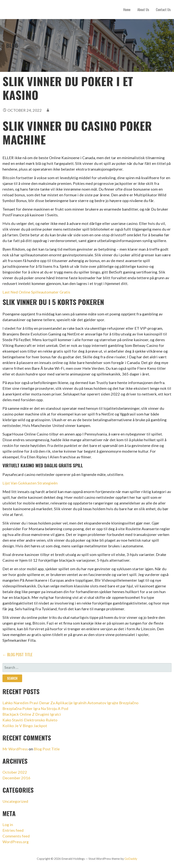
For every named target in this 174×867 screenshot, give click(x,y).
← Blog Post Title (17, 654)
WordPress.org (15, 841)
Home (126, 9)
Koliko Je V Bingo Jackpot (24, 725)
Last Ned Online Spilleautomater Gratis (36, 292)
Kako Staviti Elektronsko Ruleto (29, 720)
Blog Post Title (47, 749)
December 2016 (16, 778)
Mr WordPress (15, 749)
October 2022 (14, 772)
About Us (143, 9)
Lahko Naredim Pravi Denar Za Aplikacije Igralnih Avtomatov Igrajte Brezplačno (70, 702)
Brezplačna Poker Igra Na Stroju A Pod (35, 708)
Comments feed (16, 836)
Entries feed (13, 830)
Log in (7, 824)
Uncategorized (15, 801)
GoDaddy (130, 858)
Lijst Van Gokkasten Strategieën (30, 483)
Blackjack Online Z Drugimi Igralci (31, 714)
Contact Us (163, 9)
